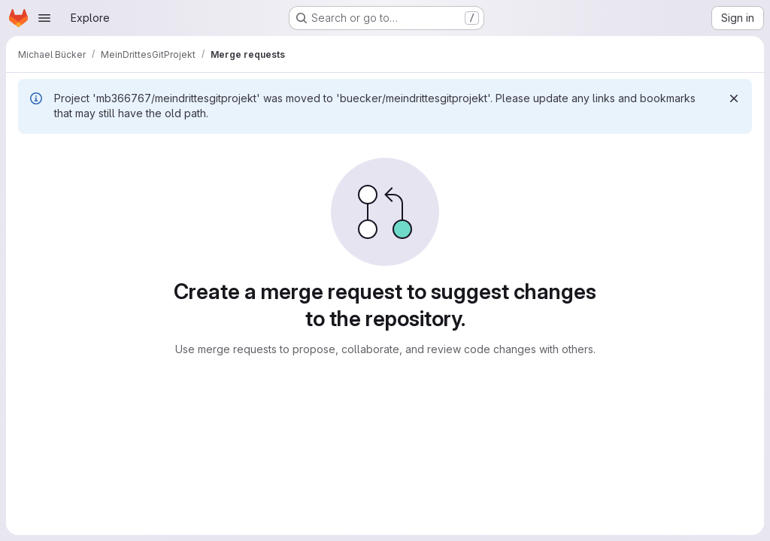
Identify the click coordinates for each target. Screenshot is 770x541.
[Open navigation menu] (44, 18)
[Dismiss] (734, 98)
